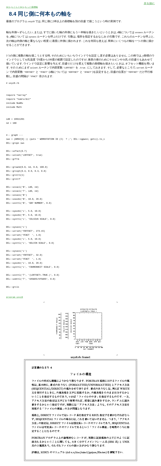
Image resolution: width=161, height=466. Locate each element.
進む (152, 3)
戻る (146, 3)
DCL (8, 7)
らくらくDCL (17, 7)
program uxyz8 (14, 295)
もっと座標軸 (31, 7)
